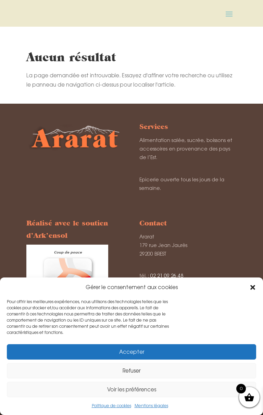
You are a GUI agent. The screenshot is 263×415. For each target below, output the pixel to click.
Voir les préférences (131, 389)
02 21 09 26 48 (166, 275)
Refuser (131, 371)
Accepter (131, 352)
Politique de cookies (111, 405)
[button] (252, 287)
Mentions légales (151, 405)
